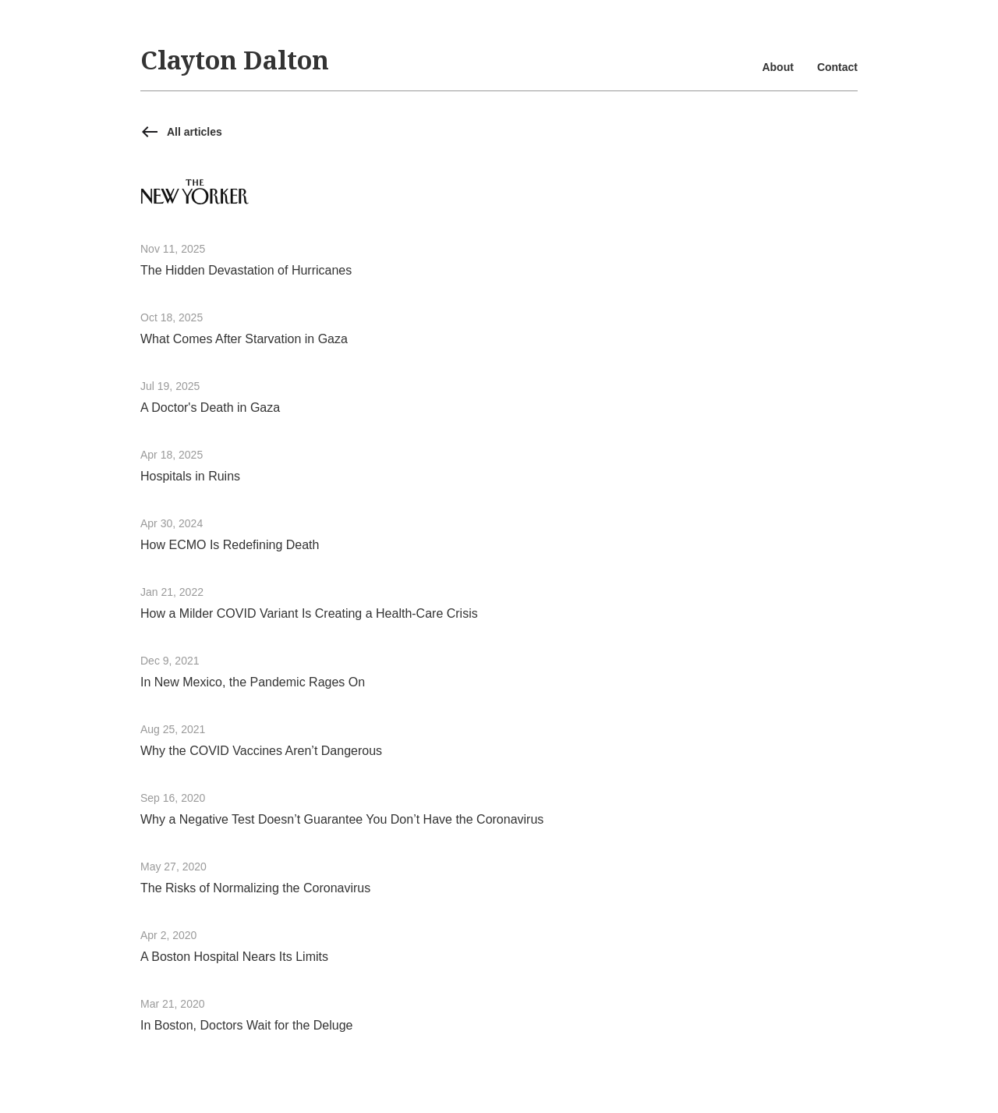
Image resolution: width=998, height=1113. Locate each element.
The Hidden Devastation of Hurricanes (246, 270)
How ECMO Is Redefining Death (229, 544)
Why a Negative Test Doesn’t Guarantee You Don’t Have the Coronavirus (341, 819)
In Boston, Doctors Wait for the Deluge (246, 1025)
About (777, 67)
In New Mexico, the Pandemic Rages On (252, 682)
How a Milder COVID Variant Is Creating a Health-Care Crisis (309, 613)
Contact (837, 67)
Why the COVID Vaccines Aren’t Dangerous (261, 750)
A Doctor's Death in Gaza (210, 407)
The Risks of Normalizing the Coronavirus (255, 888)
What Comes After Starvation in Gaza (244, 339)
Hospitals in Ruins (190, 476)
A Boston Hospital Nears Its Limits (234, 956)
